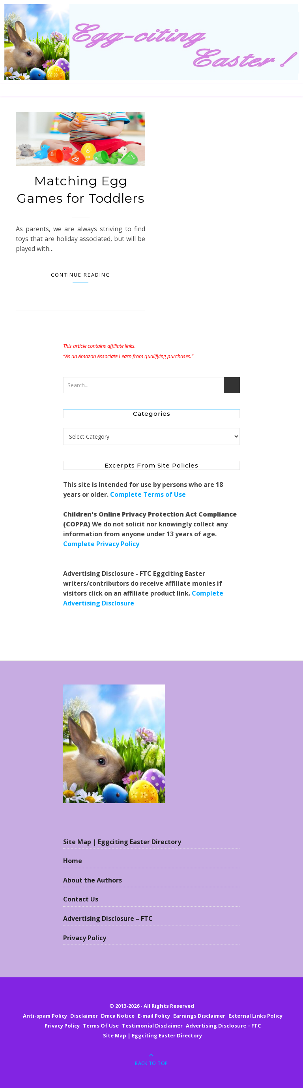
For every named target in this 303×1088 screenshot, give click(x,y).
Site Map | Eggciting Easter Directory (122, 841)
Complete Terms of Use (148, 494)
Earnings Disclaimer (199, 1015)
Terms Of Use (101, 1025)
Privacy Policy (84, 937)
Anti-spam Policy (45, 1015)
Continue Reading (80, 274)
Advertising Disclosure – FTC (108, 918)
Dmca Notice (118, 1015)
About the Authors (92, 880)
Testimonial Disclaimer (152, 1025)
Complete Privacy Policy (101, 543)
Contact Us (80, 899)
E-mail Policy (154, 1015)
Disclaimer (84, 1015)
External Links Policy (255, 1015)
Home (72, 860)
